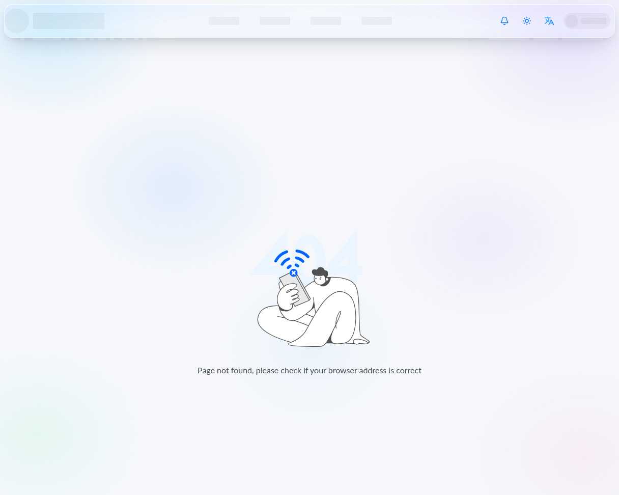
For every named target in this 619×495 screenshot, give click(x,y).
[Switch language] (549, 21)
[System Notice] (504, 21)
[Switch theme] (527, 21)
